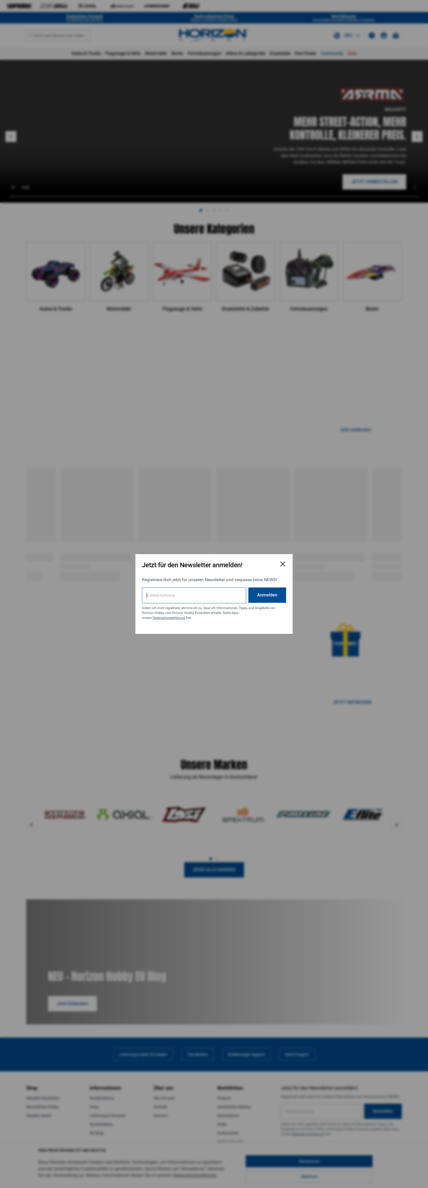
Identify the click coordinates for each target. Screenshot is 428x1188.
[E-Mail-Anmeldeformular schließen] (283, 564)
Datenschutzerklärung (169, 618)
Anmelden (267, 595)
